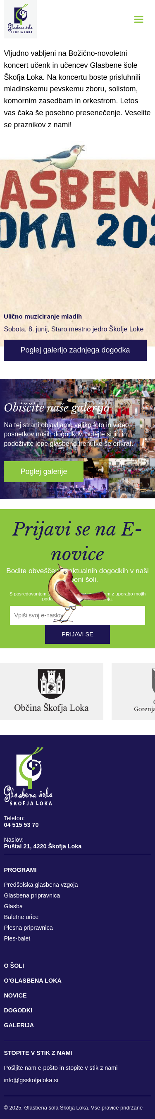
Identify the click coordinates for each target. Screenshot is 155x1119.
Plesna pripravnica (28, 927)
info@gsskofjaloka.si (31, 1080)
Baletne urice (21, 917)
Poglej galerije (43, 471)
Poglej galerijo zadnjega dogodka (75, 350)
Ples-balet (17, 938)
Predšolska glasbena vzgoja (41, 884)
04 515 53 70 (21, 824)
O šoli (14, 965)
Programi (20, 870)
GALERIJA (19, 1025)
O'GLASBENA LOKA (33, 980)
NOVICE (15, 995)
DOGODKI (18, 1010)
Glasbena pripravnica (32, 895)
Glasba (13, 906)
